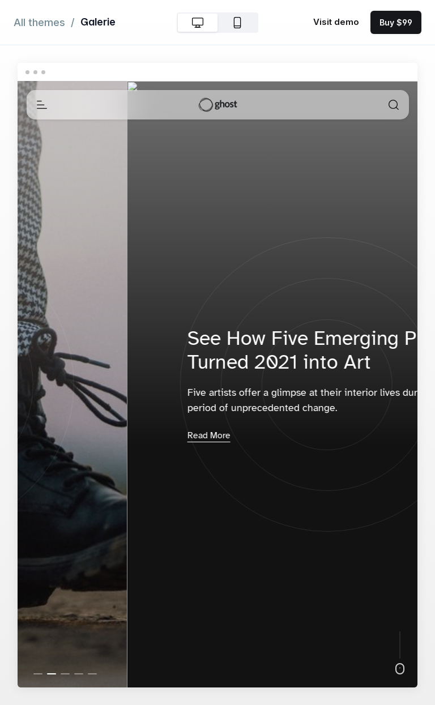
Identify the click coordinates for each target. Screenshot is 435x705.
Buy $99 (395, 22)
